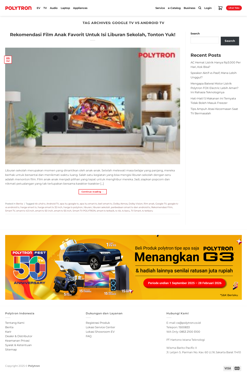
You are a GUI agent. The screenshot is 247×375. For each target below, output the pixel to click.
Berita (19, 203)
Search (195, 33)
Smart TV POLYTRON (84, 210)
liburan (88, 207)
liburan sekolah (101, 207)
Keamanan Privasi (17, 340)
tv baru (126, 210)
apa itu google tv (69, 203)
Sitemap (11, 349)
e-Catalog (174, 8)
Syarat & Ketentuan (18, 345)
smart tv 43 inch (25, 210)
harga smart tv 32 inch (50, 207)
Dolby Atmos (120, 203)
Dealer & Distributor (18, 336)
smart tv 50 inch (44, 210)
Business (189, 8)
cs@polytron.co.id (188, 322)
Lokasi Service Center (100, 327)
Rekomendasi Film (162, 207)
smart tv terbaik (105, 210)
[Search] (199, 8)
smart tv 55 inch (63, 210)
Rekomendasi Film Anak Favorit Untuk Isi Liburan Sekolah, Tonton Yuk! (92, 34)
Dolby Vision (136, 203)
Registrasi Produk (98, 322)
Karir (8, 331)
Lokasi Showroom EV (100, 331)
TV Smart (136, 210)
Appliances (80, 8)
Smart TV (10, 210)
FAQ (88, 336)
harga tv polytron (73, 207)
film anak (149, 203)
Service (160, 8)
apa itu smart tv (88, 203)
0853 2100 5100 (189, 331)
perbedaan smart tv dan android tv (130, 207)
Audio (54, 8)
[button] (123, 267)
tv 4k (118, 210)
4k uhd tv (40, 203)
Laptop (65, 8)
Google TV (161, 203)
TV (45, 8)
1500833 (184, 327)
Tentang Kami (14, 322)
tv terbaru (147, 210)
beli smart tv (105, 203)
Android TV (52, 203)
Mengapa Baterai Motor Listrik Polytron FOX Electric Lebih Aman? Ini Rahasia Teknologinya (214, 88)
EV (38, 8)
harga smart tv (28, 207)
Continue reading (92, 191)
